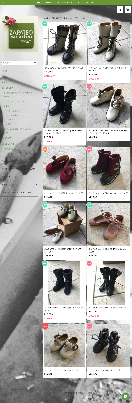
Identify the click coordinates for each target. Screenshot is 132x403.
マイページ (8, 154)
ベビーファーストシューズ (14, 101)
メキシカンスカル (13, 115)
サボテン (9, 119)
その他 (8, 124)
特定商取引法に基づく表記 (74, 393)
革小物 (6, 106)
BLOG (4, 82)
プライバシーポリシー (52, 393)
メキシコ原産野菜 (13, 111)
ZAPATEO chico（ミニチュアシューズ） (18, 192)
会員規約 (91, 393)
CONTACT (7, 138)
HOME (45, 18)
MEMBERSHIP (10, 149)
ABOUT (5, 76)
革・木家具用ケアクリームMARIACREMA (18, 169)
